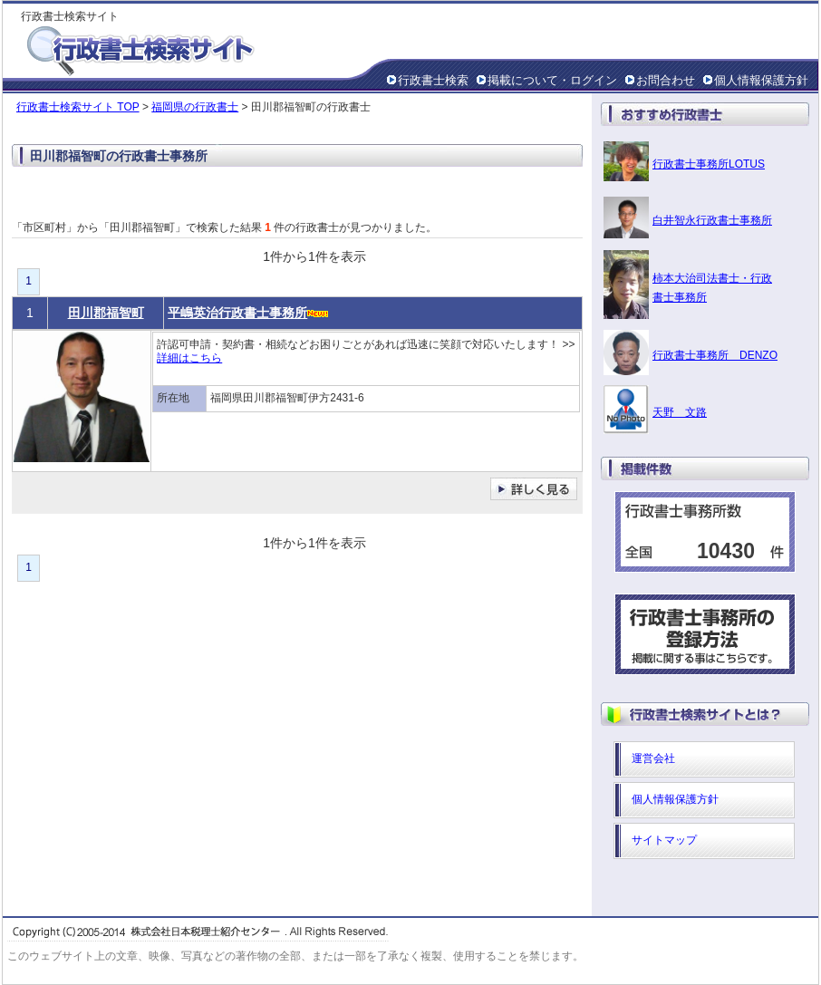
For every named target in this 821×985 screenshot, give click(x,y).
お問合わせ (665, 80)
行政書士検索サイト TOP (78, 107)
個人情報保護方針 (761, 80)
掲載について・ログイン (552, 80)
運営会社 (653, 758)
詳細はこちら (189, 358)
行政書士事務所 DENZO (715, 355)
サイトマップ (664, 840)
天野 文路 (679, 412)
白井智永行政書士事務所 (712, 220)
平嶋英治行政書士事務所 (237, 312)
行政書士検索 (433, 80)
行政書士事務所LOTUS (708, 164)
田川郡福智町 (106, 312)
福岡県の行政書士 (194, 107)
